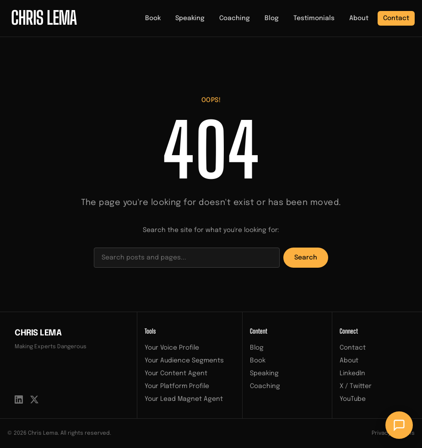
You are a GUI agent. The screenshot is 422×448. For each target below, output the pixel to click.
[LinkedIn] (19, 399)
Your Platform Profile (177, 386)
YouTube (353, 399)
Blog (272, 18)
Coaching (234, 18)
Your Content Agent (176, 373)
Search (305, 257)
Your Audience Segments (184, 360)
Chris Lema (38, 333)
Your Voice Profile (172, 348)
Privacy (381, 433)
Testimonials (314, 18)
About (358, 18)
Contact (396, 18)
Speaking (190, 18)
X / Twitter (356, 386)
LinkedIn (352, 373)
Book (153, 18)
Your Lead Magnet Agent (184, 399)
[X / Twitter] (34, 399)
